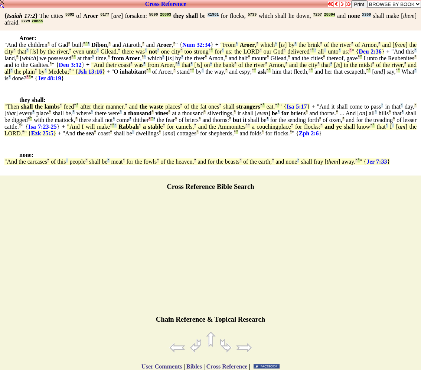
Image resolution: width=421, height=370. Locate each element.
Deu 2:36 (370, 51)
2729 (25, 21)
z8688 (37, 21)
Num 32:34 (196, 45)
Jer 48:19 (49, 78)
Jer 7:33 (376, 161)
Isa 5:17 (297, 106)
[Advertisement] (210, 256)
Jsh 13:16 (90, 71)
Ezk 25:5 (42, 133)
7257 (317, 15)
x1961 (213, 15)
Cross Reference (165, 4)
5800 (153, 15)
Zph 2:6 (309, 133)
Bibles (194, 366)
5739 (252, 15)
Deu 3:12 (70, 65)
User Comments (161, 366)
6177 (104, 15)
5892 (69, 15)
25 (54, 126)
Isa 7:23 (38, 126)
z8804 (329, 15)
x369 (366, 15)
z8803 (165, 15)
